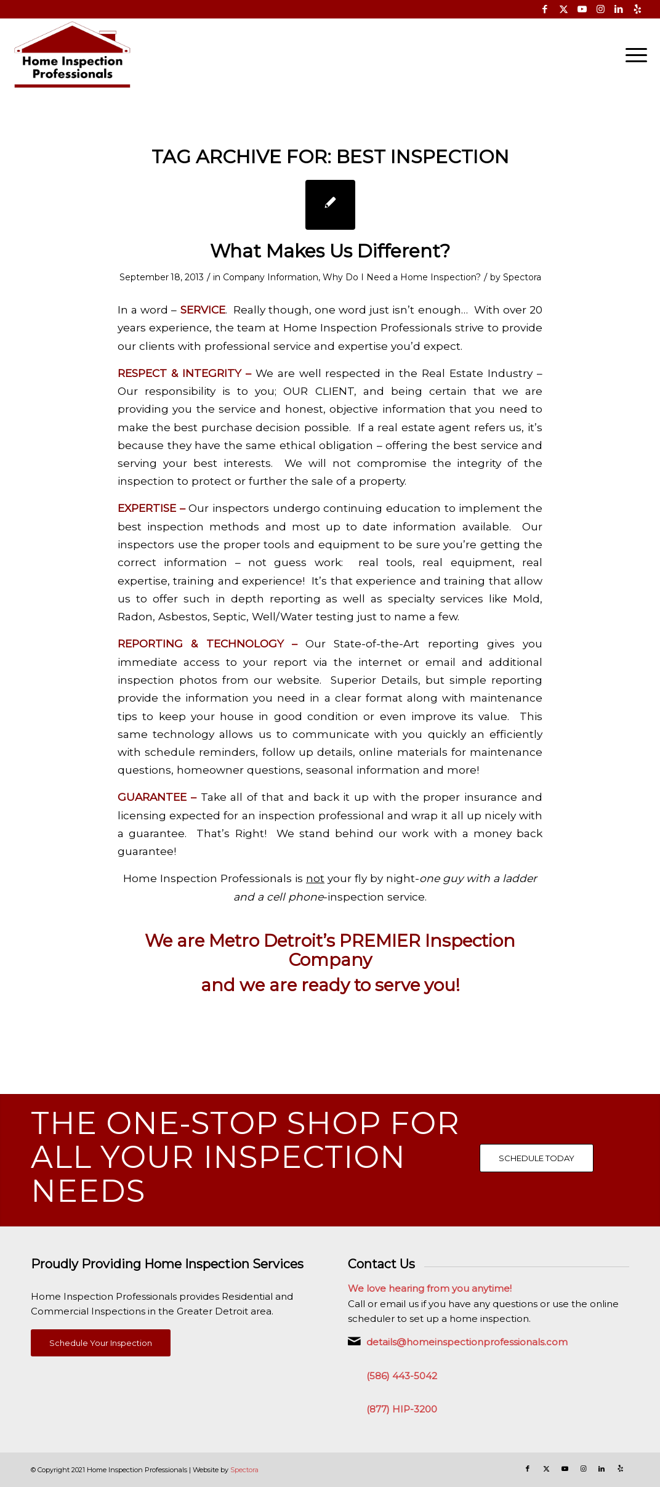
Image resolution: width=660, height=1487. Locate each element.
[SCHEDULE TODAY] (537, 1158)
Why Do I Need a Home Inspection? (402, 277)
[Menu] (632, 55)
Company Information (270, 277)
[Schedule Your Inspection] (101, 1343)
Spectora (522, 277)
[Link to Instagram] (601, 9)
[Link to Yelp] (638, 9)
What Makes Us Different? (330, 251)
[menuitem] (632, 55)
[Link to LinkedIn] (619, 9)
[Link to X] (564, 9)
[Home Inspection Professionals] (72, 55)
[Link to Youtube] (582, 9)
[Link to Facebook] (545, 9)
